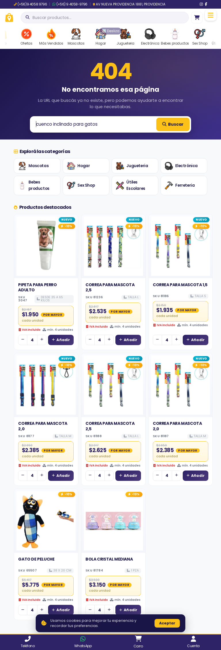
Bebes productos (33, 185)
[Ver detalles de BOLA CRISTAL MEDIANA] (113, 521)
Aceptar (167, 623)
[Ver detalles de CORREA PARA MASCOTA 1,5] (181, 246)
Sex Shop (81, 185)
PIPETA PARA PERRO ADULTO (37, 287)
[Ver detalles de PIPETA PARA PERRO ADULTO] (46, 246)
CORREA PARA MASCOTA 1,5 (180, 285)
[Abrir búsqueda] (105, 17)
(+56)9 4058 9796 (30, 4)
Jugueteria (132, 166)
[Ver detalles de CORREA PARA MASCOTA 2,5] (113, 246)
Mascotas (33, 166)
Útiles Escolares (130, 185)
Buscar (173, 124)
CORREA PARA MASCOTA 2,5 (109, 287)
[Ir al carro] (197, 17)
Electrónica (181, 166)
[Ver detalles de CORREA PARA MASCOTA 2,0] (46, 385)
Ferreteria (180, 185)
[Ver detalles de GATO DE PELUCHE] (46, 521)
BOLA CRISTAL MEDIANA (109, 559)
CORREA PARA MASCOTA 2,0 (42, 425)
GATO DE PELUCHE (36, 559)
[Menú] (210, 15)
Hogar (78, 166)
